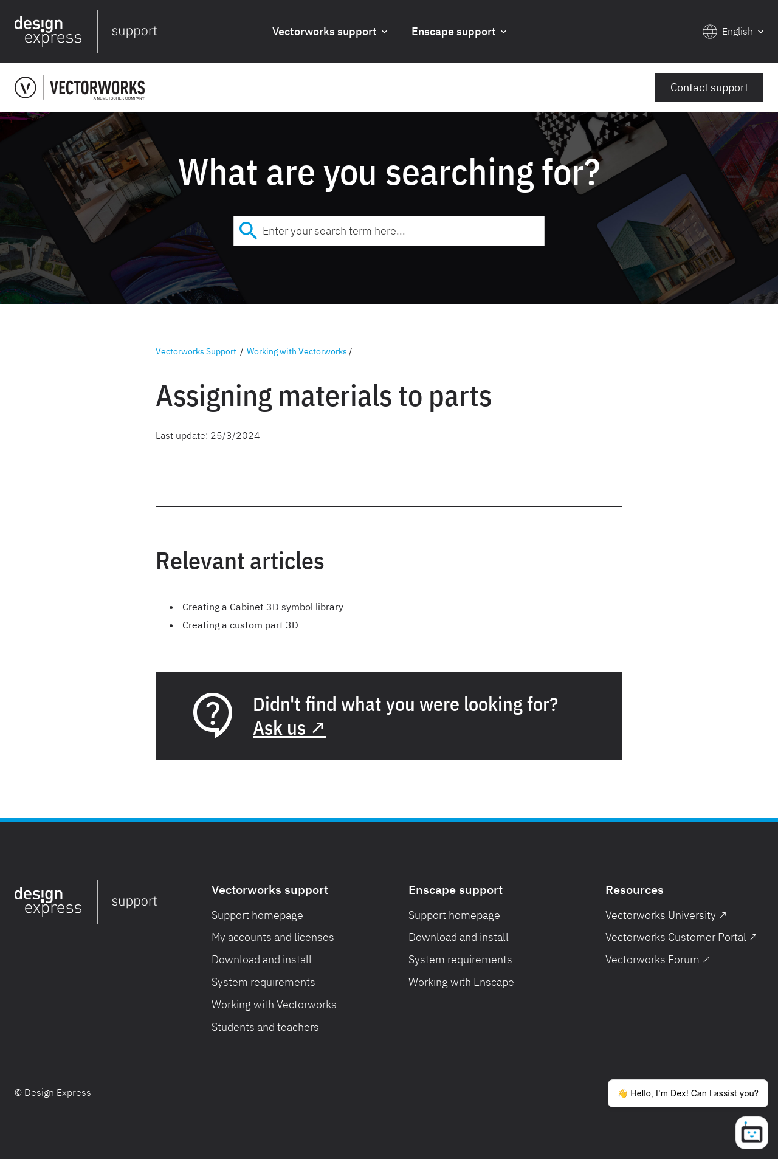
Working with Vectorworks (297, 351)
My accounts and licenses (273, 937)
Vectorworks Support (196, 351)
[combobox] (389, 231)
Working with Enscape (461, 982)
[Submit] (248, 231)
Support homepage (257, 915)
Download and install (262, 959)
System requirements (263, 982)
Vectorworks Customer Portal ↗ (681, 937)
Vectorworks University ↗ (666, 915)
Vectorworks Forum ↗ (658, 959)
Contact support (709, 87)
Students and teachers (265, 1027)
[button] (329, 32)
